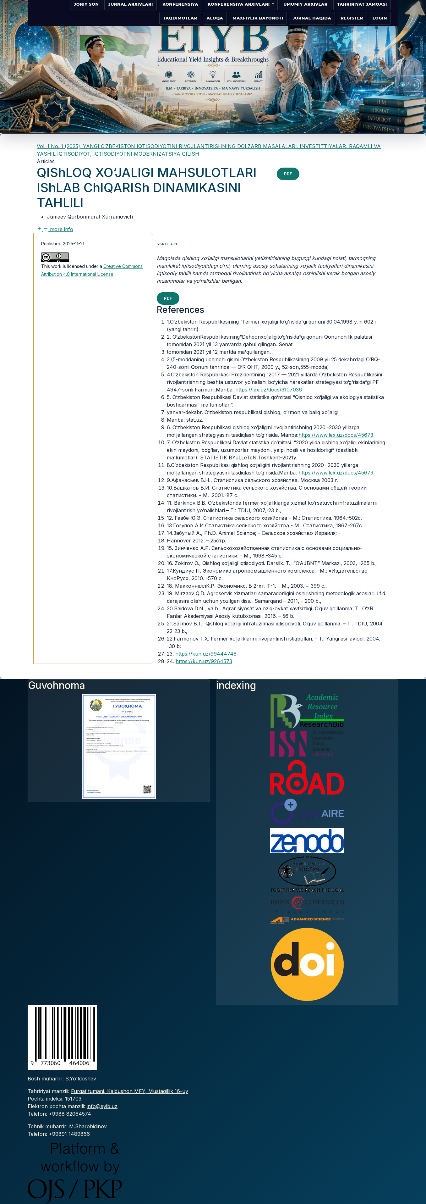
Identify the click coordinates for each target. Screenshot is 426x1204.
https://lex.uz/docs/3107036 (268, 389)
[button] (55, 229)
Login (380, 17)
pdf (288, 173)
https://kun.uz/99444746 (206, 654)
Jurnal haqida (311, 17)
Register (352, 17)
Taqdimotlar (180, 17)
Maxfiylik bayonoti (257, 17)
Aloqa (215, 17)
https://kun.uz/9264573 (204, 661)
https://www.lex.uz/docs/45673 (335, 435)
